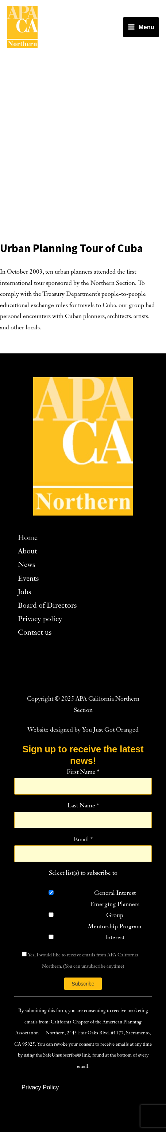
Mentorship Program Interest (115, 932)
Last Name (83, 806)
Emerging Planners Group (114, 910)
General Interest (115, 893)
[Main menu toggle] (141, 27)
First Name (83, 772)
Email (83, 840)
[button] (40, 1087)
